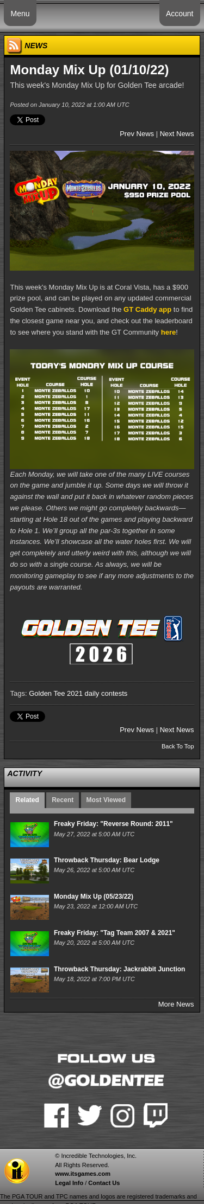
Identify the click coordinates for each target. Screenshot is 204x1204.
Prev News (137, 134)
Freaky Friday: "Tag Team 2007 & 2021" (114, 933)
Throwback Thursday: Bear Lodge (106, 860)
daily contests (106, 693)
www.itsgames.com (82, 1173)
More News (176, 1004)
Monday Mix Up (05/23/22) (93, 896)
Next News (177, 134)
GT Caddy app (147, 309)
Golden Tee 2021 (56, 693)
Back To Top (178, 746)
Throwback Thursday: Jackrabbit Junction (119, 969)
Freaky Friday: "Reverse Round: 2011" (113, 824)
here (168, 332)
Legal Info (69, 1183)
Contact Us (104, 1183)
